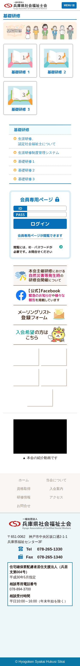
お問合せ (24, 506)
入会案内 (56, 488)
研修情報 (24, 497)
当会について (56, 480)
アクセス (56, 497)
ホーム (24, 480)
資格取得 (24, 488)
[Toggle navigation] (69, 5)
